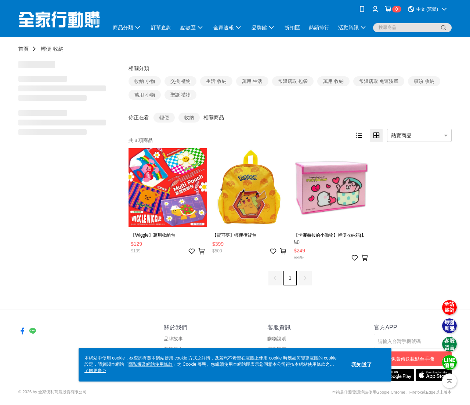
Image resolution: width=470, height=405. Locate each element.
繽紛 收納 (424, 81)
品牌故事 (173, 339)
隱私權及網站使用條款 (151, 364)
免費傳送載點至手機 (412, 359)
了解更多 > (95, 370)
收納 (58, 49)
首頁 (23, 49)
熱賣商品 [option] (401, 135)
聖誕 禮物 (180, 95)
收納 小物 (144, 81)
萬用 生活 (252, 81)
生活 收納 (216, 81)
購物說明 (276, 339)
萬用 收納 (333, 81)
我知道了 (361, 365)
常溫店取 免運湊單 (379, 81)
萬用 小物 (144, 95)
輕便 (46, 49)
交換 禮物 (180, 81)
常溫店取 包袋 (293, 81)
